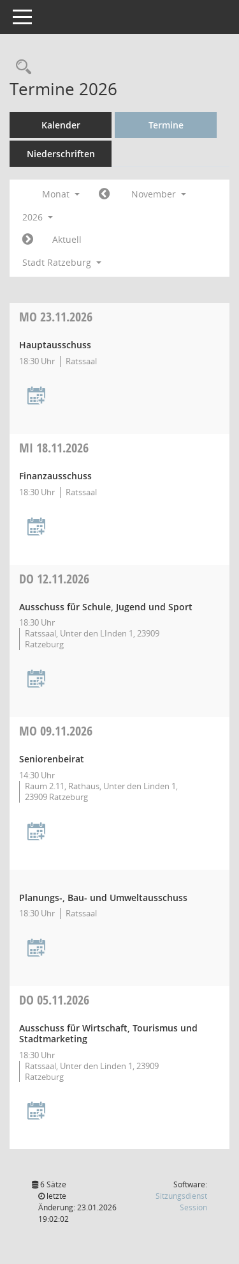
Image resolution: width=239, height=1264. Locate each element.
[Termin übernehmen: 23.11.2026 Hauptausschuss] (36, 396)
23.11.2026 (55, 316)
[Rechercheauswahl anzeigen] (20, 67)
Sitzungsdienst (181, 1202)
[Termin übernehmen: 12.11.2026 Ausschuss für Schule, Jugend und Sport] (36, 679)
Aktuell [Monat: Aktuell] (67, 239)
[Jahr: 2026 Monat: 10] (104, 194)
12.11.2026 (54, 578)
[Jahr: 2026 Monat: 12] (28, 239)
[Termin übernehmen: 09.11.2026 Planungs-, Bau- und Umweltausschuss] (36, 948)
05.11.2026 (54, 999)
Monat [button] (61, 194)
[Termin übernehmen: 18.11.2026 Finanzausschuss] (36, 527)
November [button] (158, 194)
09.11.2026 (55, 730)
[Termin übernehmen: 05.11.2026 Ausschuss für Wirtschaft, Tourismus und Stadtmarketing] (36, 1111)
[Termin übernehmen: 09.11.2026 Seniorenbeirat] (36, 832)
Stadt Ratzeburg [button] (61, 262)
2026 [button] (37, 217)
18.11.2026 (54, 447)
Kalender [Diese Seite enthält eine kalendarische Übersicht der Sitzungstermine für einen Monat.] (60, 125)
